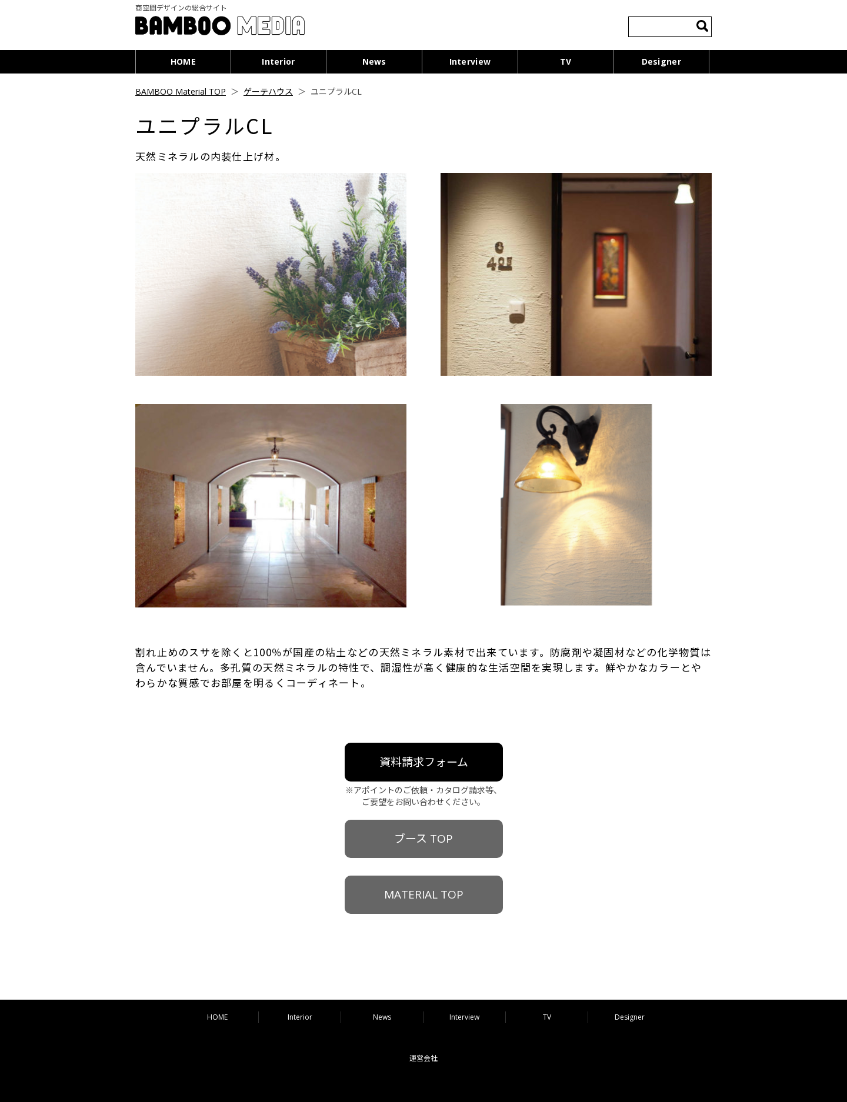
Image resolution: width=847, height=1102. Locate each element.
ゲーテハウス (268, 91)
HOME (183, 61)
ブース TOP (423, 838)
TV (566, 61)
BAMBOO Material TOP (180, 91)
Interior (278, 61)
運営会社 (423, 1058)
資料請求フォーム (423, 762)
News (374, 61)
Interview (470, 61)
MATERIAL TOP (423, 894)
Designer (661, 61)
